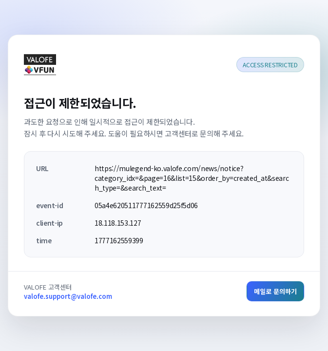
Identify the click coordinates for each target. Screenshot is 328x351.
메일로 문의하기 (275, 291)
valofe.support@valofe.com (68, 296)
